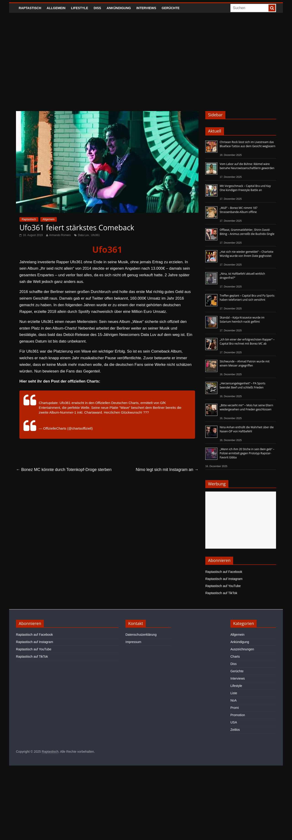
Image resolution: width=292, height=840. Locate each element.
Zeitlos (235, 729)
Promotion (237, 715)
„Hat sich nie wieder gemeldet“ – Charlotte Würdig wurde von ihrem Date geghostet (246, 254)
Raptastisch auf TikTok (221, 593)
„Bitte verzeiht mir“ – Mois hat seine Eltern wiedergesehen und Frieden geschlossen (246, 407)
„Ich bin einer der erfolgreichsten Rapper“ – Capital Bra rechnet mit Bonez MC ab (247, 342)
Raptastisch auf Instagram (223, 579)
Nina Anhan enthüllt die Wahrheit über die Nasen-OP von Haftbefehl (247, 429)
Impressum (133, 642)
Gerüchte (171, 8)
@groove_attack (162, 412)
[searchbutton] (272, 8)
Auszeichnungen (242, 649)
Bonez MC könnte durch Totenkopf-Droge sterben (64, 469)
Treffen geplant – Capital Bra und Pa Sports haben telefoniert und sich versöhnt (247, 298)
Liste (233, 693)
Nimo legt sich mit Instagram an (167, 469)
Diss (97, 8)
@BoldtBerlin (49, 417)
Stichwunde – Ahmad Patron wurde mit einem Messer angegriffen (244, 363)
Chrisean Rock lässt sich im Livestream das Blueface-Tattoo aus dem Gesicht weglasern (247, 144)
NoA (233, 700)
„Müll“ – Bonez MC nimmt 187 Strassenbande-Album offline (238, 210)
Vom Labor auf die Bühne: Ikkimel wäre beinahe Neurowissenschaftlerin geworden (247, 166)
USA (233, 722)
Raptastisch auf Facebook (223, 572)
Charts (235, 656)
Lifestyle (79, 8)
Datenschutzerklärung (140, 634)
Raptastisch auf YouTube (223, 586)
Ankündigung (119, 8)
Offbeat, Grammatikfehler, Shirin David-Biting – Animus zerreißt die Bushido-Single (247, 232)
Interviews (146, 8)
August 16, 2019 (106, 428)
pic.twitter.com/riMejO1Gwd (81, 417)
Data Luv (83, 235)
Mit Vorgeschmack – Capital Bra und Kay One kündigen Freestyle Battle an (245, 188)
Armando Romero (60, 235)
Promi (234, 708)
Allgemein (56, 8)
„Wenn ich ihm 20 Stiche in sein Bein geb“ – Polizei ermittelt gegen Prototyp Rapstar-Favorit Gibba (247, 453)
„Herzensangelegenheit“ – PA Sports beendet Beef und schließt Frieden (242, 385)
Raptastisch (30, 8)
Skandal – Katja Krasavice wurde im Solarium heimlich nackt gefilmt (242, 320)
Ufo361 (95, 235)
